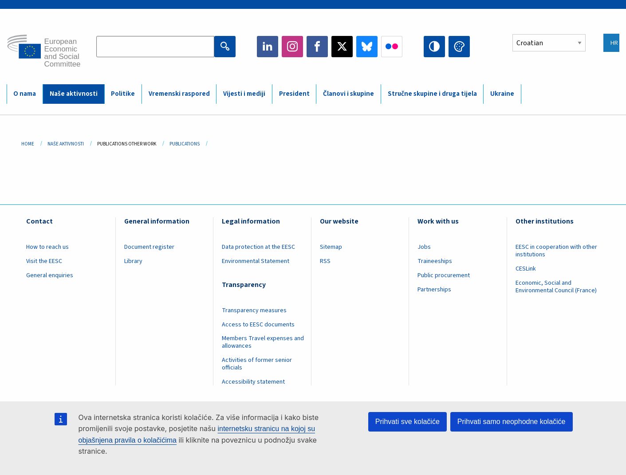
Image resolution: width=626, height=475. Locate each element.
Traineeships (434, 261)
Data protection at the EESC (258, 247)
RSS (325, 261)
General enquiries (49, 275)
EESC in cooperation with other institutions (556, 251)
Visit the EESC (44, 261)
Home (27, 144)
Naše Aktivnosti (65, 144)
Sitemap (331, 247)
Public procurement (443, 275)
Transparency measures (254, 310)
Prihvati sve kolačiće (407, 421)
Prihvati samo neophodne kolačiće (511, 421)
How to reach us (47, 247)
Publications (184, 144)
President (294, 93)
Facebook (317, 46)
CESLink (526, 268)
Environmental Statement (255, 261)
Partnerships (434, 289)
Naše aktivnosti (74, 93)
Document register (149, 247)
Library (133, 261)
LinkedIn (267, 46)
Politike (123, 93)
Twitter (342, 46)
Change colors (459, 46)
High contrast (434, 46)
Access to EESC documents (258, 324)
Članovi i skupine (348, 93)
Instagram (292, 46)
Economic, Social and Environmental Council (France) (557, 287)
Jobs (424, 247)
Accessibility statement (253, 381)
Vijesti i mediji (244, 93)
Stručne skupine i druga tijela (432, 93)
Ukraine (502, 93)
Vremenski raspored (179, 93)
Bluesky (367, 46)
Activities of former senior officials (257, 364)
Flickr (391, 46)
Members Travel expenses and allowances (263, 342)
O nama (24, 93)
